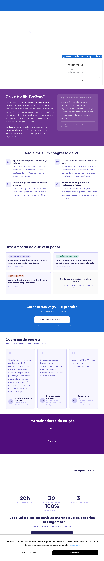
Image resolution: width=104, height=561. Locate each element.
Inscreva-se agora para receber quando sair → (76, 286)
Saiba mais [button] (75, 545)
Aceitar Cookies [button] (75, 553)
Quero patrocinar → (83, 470)
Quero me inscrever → (52, 320)
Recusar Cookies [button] (28, 553)
